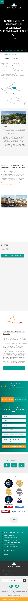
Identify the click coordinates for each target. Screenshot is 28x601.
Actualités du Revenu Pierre (12, 540)
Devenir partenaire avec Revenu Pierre (13, 553)
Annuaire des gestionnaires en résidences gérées (13, 543)
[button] (10, 524)
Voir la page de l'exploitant (14, 368)
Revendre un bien (7, 399)
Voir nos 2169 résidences (9, 54)
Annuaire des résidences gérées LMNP (13, 547)
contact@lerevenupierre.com (13, 574)
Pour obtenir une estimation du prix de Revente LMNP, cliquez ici (13, 183)
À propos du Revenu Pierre (12, 530)
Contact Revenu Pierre (10, 556)
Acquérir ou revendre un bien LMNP (14, 599)
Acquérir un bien (20, 399)
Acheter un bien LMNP (10, 537)
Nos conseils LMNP (9, 550)
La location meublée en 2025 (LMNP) (14, 532)
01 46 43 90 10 (13, 572)
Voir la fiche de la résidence (12, 255)
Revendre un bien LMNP (10, 535)
